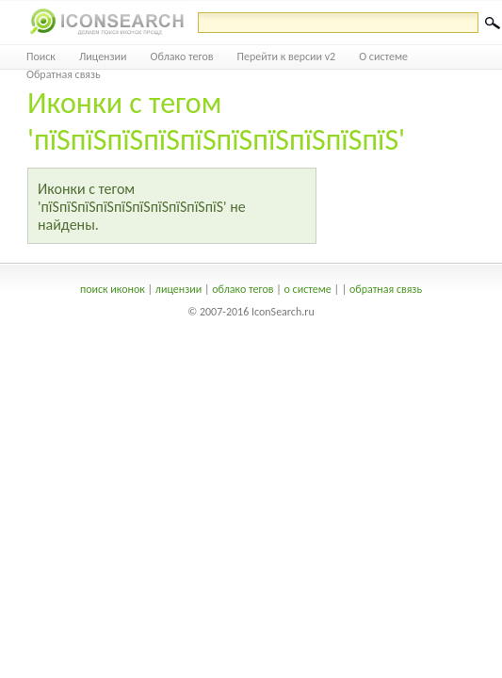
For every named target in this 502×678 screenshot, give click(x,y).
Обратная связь (63, 74)
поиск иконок (112, 289)
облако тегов (242, 289)
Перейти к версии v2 (286, 56)
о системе (308, 289)
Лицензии (103, 56)
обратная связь (385, 289)
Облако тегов (182, 56)
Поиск (41, 56)
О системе (383, 56)
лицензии (178, 289)
